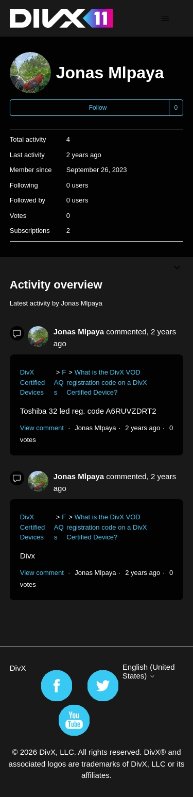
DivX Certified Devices (32, 382)
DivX (18, 668)
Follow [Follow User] (98, 107)
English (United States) (148, 671)
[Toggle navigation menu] (165, 18)
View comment (42, 428)
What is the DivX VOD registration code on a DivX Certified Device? (106, 382)
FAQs (60, 382)
